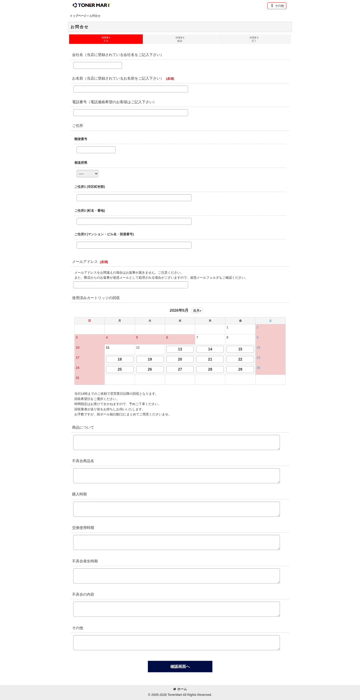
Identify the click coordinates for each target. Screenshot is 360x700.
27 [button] (180, 369)
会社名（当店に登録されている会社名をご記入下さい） (118, 55)
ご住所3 (104, 234)
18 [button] (120, 359)
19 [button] (150, 359)
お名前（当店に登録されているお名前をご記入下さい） (118, 78)
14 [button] (210, 349)
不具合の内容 (83, 594)
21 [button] (210, 359)
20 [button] (180, 359)
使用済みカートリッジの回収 (96, 298)
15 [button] (240, 349)
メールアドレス (85, 261)
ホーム (180, 689)
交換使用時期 (83, 527)
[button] (276, 5)
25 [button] (120, 369)
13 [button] (180, 349)
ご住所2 (89, 210)
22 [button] (240, 359)
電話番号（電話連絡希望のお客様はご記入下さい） (114, 102)
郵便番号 (80, 139)
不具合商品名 (83, 461)
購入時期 (79, 494)
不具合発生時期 (85, 561)
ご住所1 (89, 187)
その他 (77, 628)
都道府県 (80, 162)
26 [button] (150, 369)
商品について (83, 427)
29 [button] (240, 369)
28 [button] (210, 369)
